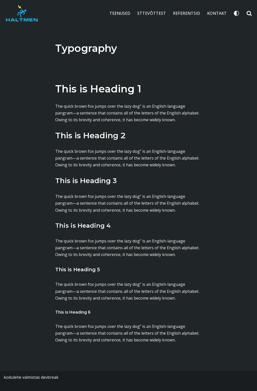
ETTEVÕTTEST (151, 13)
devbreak (49, 377)
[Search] (249, 13)
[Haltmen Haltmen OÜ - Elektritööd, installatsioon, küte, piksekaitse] (22, 13)
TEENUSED (119, 13)
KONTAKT (217, 13)
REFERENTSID (186, 13)
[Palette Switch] (236, 13)
